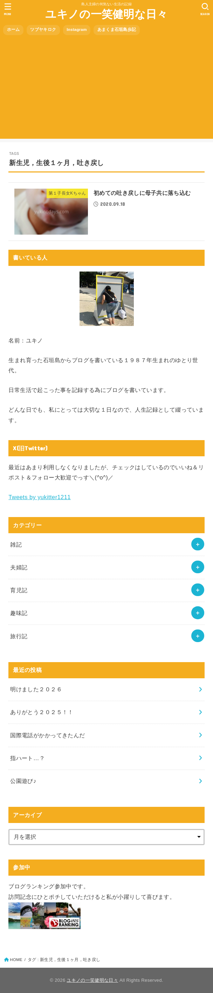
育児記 (18, 590)
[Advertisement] (106, 89)
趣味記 (18, 613)
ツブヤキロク (43, 29)
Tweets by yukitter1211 (39, 497)
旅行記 (18, 636)
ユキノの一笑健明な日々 (106, 14)
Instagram (77, 29)
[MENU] (8, 9)
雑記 (16, 544)
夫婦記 (18, 567)
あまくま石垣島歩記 (116, 29)
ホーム (13, 29)
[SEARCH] (205, 9)
